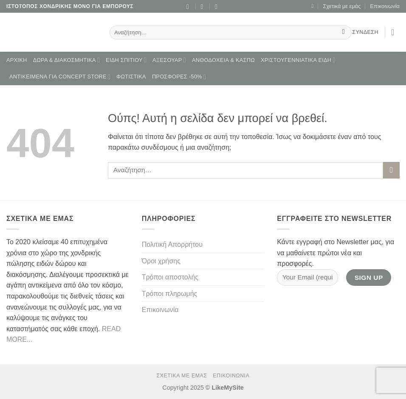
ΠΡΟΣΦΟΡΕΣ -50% (179, 77)
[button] (395, 32)
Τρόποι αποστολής (170, 277)
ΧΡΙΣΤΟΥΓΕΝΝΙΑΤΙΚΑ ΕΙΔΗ (298, 60)
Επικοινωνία (385, 6)
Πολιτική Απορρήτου (172, 244)
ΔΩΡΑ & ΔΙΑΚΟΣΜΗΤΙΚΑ (66, 60)
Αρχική (16, 60)
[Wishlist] (312, 6)
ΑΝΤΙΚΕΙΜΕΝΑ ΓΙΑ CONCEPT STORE (59, 77)
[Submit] (343, 32)
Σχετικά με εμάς (342, 6)
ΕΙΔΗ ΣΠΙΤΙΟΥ (126, 60)
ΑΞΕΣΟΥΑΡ (169, 60)
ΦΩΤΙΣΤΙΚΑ (131, 76)
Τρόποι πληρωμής (169, 293)
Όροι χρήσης (161, 261)
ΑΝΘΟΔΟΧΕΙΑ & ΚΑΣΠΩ (223, 60)
